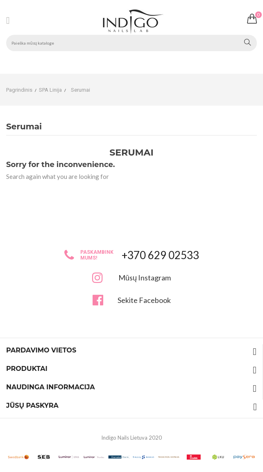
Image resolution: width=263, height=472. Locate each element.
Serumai (24, 126)
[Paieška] (131, 43)
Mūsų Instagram (144, 277)
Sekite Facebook (144, 300)
